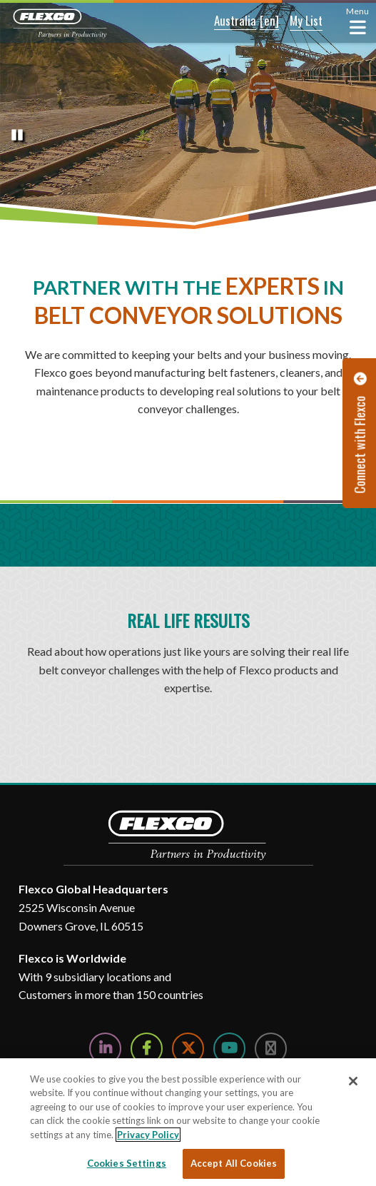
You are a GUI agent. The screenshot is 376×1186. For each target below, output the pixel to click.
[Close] (353, 1081)
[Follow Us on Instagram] (271, 1048)
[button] (225, 21)
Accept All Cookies (233, 1163)
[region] (188, 1122)
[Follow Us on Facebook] (147, 1048)
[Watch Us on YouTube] (229, 1048)
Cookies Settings (126, 1163)
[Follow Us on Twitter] (188, 1048)
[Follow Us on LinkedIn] (105, 1048)
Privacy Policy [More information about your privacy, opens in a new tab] (148, 1134)
